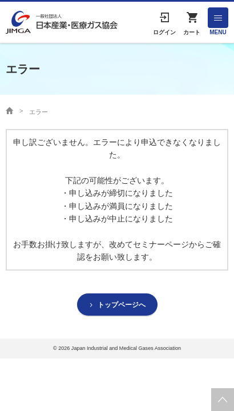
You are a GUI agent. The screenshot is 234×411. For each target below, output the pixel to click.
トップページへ (122, 305)
